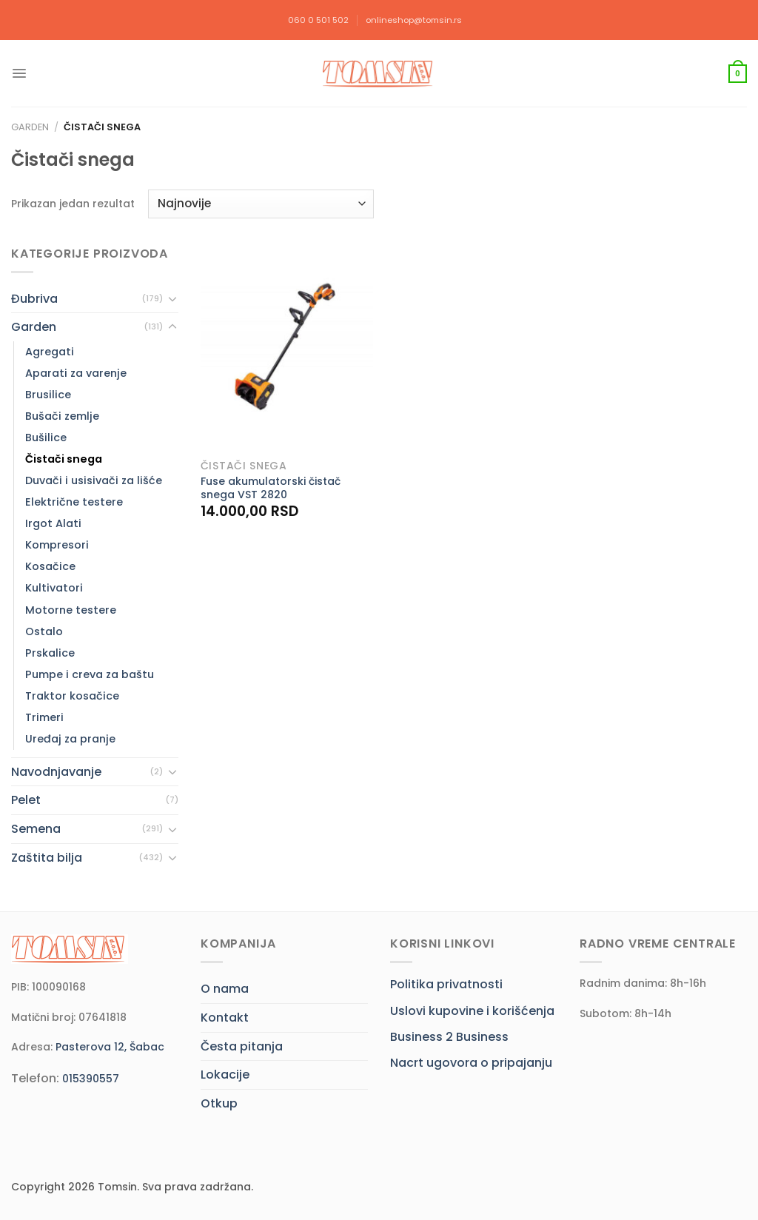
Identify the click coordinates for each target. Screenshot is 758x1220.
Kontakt (225, 1017)
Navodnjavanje (56, 771)
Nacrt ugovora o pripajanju (471, 1062)
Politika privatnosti (446, 984)
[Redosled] (261, 204)
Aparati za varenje (76, 373)
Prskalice (50, 653)
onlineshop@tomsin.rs (414, 20)
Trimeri (44, 717)
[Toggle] (172, 298)
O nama (225, 988)
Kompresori (57, 544)
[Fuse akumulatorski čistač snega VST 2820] (287, 348)
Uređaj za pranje (70, 738)
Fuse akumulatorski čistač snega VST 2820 (271, 488)
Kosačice (50, 566)
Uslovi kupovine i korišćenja (472, 1010)
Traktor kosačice (72, 695)
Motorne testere (70, 610)
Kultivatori (54, 587)
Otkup (219, 1103)
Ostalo (44, 631)
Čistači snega (63, 459)
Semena (36, 828)
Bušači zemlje (62, 416)
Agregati (49, 351)
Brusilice (48, 394)
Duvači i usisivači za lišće (93, 480)
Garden (30, 127)
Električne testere (74, 502)
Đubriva (34, 298)
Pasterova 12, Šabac (110, 1046)
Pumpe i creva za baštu (89, 674)
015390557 (90, 1078)
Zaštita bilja (46, 857)
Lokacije (225, 1074)
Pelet (26, 799)
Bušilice (46, 437)
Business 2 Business (449, 1036)
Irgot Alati (53, 523)
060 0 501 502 (318, 20)
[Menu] (19, 73)
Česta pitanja (242, 1046)
